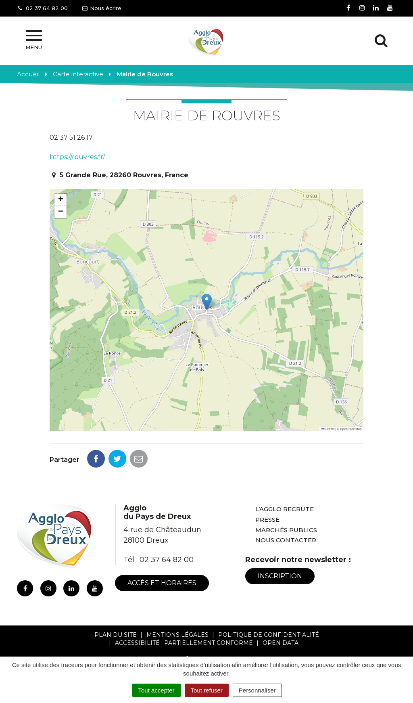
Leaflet (327, 429)
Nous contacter (285, 540)
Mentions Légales (177, 634)
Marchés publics (286, 530)
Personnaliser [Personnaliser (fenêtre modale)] (257, 690)
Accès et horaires (161, 583)
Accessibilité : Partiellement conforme (184, 642)
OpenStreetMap (350, 429)
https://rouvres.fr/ (77, 157)
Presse (267, 519)
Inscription (280, 576)
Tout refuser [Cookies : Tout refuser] (207, 690)
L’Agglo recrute (284, 509)
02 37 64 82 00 (167, 559)
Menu (33, 40)
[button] (207, 302)
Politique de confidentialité (268, 634)
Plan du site (115, 634)
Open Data (280, 642)
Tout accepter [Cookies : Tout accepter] (156, 690)
